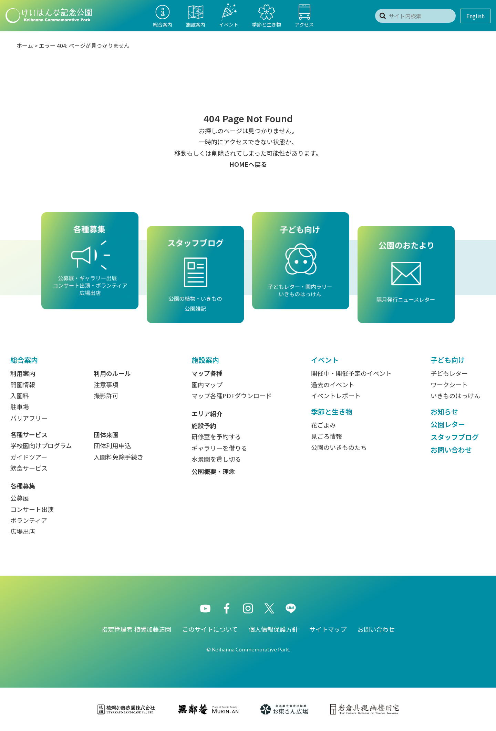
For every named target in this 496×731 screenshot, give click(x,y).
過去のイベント (332, 384)
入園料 (19, 395)
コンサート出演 (32, 509)
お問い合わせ (451, 450)
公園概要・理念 (213, 471)
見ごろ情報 (326, 436)
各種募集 (22, 485)
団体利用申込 (112, 445)
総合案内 (24, 360)
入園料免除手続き (118, 456)
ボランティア (28, 520)
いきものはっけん (455, 395)
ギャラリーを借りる (219, 447)
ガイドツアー (28, 456)
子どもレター (449, 373)
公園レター (448, 424)
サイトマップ (328, 629)
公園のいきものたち (339, 447)
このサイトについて (210, 629)
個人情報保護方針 (273, 629)
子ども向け (448, 360)
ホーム (25, 45)
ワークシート (449, 384)
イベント (325, 360)
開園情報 (22, 384)
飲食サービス (29, 467)
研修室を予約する (216, 436)
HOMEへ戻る (248, 163)
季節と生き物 (331, 411)
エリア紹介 (207, 413)
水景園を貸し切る (216, 458)
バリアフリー (29, 417)
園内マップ (207, 384)
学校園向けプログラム (41, 445)
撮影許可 (106, 395)
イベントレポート (336, 395)
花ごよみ (323, 424)
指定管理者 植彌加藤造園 (136, 629)
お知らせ (444, 411)
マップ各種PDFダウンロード (232, 395)
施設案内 (205, 360)
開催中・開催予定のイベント (351, 373)
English (475, 16)
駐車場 (19, 406)
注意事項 (106, 384)
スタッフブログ (455, 437)
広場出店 (22, 531)
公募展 (19, 497)
